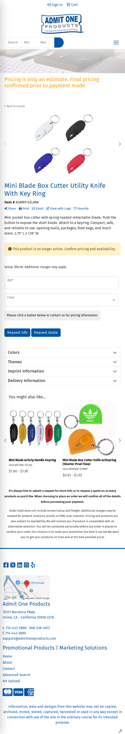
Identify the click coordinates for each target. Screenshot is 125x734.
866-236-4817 (39, 628)
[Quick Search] (12, 42)
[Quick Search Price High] (46, 42)
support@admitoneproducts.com (29, 638)
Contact (9, 669)
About (7, 662)
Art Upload (11, 681)
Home (7, 656)
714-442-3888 (16, 628)
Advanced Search (16, 675)
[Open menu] (116, 42)
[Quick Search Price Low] (30, 42)
